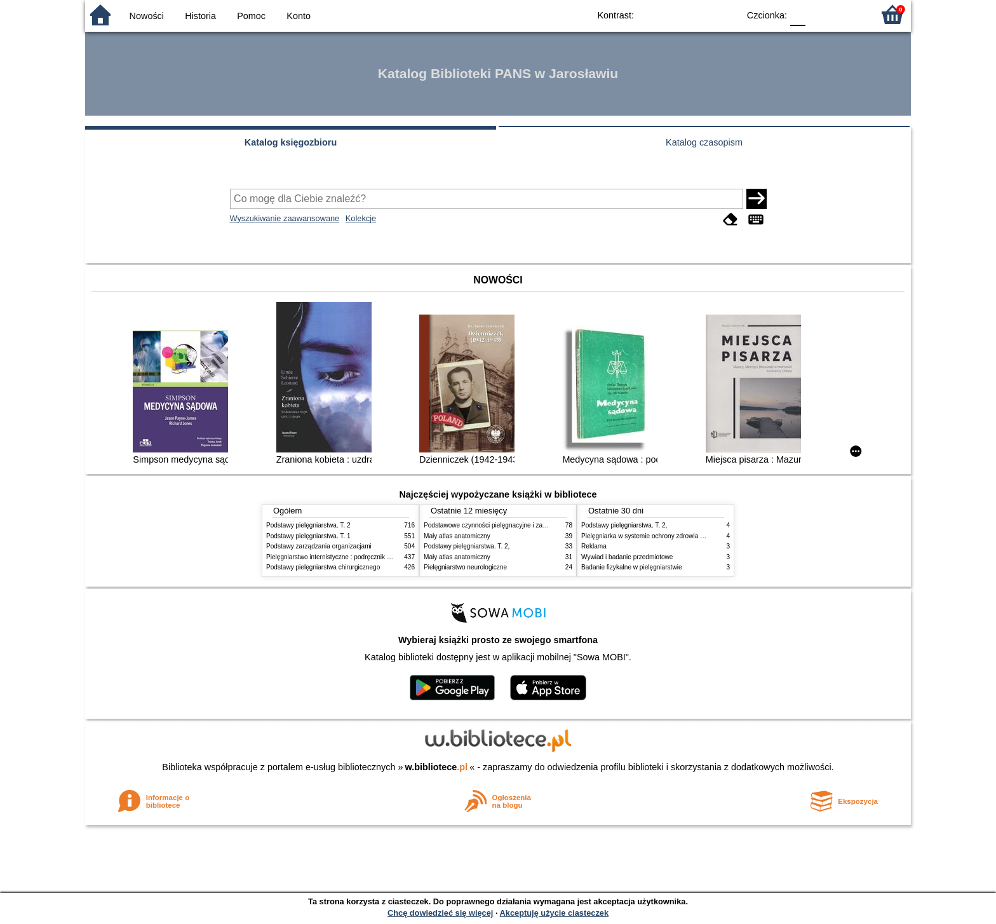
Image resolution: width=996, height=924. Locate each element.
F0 (797, 14)
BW (674, 14)
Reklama (594, 546)
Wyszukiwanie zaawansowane (285, 218)
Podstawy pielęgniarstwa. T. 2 (308, 525)
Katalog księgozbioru (291, 142)
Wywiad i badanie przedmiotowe (627, 557)
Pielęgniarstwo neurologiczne (465, 567)
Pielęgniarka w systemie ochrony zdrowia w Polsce (653, 536)
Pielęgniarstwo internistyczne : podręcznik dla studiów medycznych (361, 557)
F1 (820, 14)
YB (699, 14)
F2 (849, 14)
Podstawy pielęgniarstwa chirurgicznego (323, 567)
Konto (298, 16)
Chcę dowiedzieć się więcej (440, 913)
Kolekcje (361, 218)
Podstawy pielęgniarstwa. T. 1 (308, 536)
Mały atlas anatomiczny (457, 536)
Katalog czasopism (704, 142)
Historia (200, 16)
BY (725, 14)
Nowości (147, 16)
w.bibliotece (436, 767)
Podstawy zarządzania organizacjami (319, 546)
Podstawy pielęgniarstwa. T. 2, (466, 546)
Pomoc (251, 16)
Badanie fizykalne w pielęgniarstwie (631, 567)
